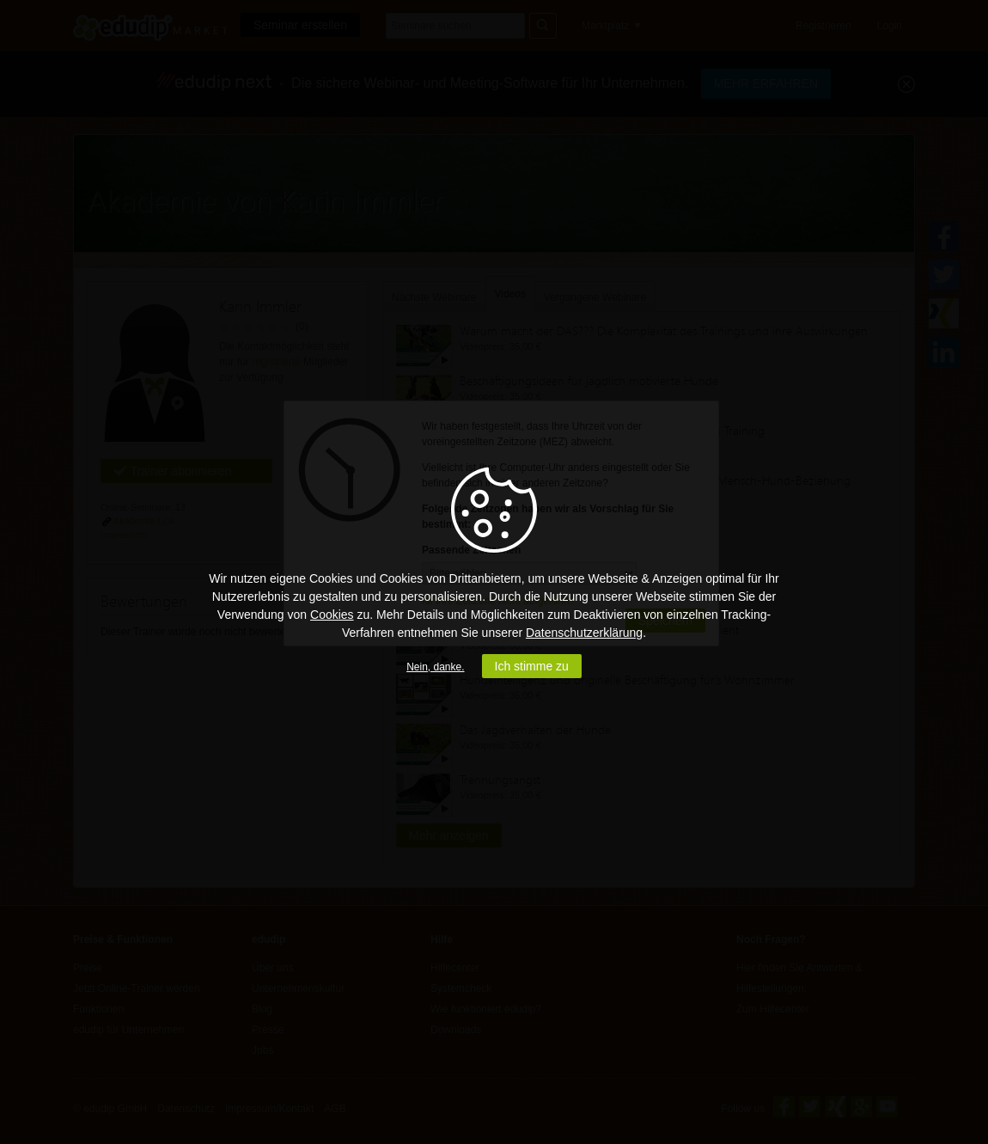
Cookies (332, 614)
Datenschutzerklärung (584, 632)
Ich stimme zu (532, 666)
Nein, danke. (435, 667)
